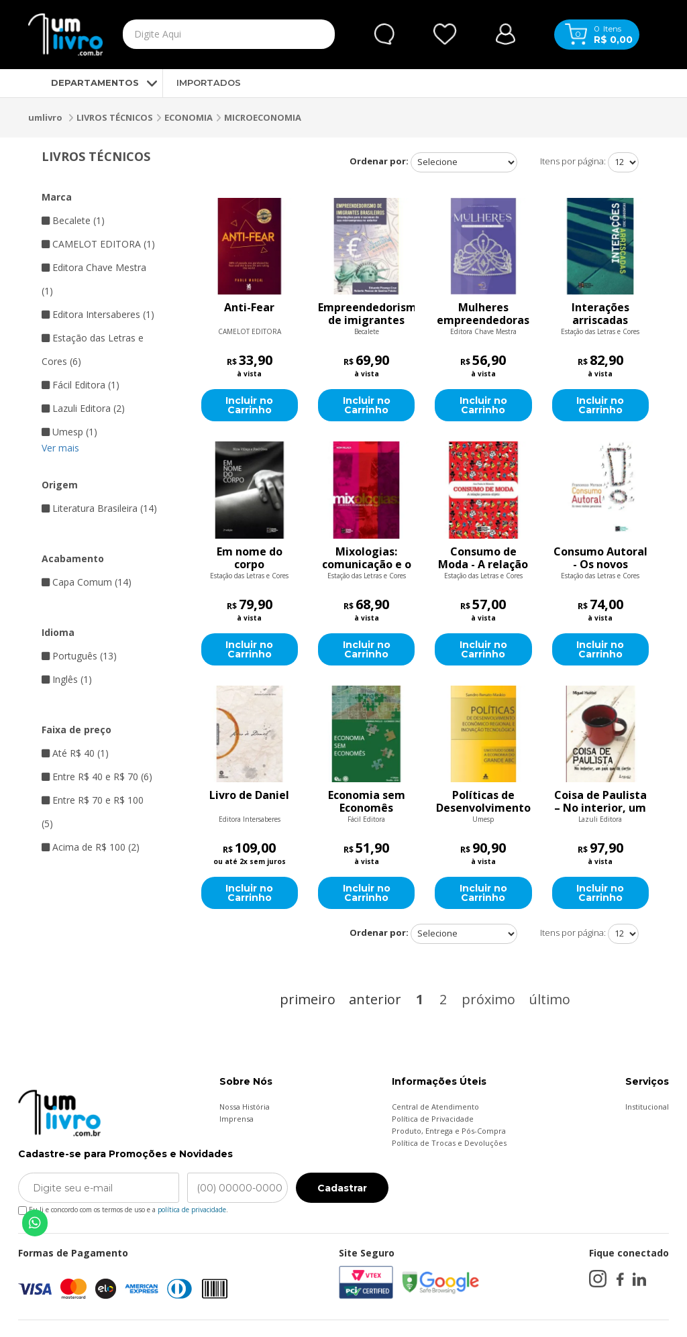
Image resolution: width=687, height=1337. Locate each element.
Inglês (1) (67, 679)
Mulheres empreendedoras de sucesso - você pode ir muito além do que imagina (483, 314)
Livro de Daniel (249, 795)
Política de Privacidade (433, 1119)
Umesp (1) (69, 431)
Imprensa (236, 1119)
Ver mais (60, 447)
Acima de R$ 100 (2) (91, 847)
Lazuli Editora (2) (83, 408)
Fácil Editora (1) (80, 384)
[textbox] (201, 34)
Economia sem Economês (366, 801)
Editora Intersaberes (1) (98, 314)
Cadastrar (342, 1188)
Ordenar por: (379, 161)
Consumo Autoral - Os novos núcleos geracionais (600, 558)
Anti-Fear (249, 308)
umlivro (45, 117)
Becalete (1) (73, 220)
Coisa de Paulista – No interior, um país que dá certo (600, 801)
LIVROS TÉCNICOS (114, 117)
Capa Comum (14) (86, 582)
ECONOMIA (188, 117)
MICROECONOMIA (262, 117)
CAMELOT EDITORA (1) (98, 243)
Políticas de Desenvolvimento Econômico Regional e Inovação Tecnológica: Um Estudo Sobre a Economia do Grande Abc (483, 801)
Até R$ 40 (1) (75, 753)
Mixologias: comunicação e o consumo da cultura (366, 558)
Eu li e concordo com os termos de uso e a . (123, 1207)
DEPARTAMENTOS (83, 82)
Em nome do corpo (249, 558)
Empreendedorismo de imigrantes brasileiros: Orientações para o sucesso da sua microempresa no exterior (366, 314)
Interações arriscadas (600, 314)
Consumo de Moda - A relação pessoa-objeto (483, 558)
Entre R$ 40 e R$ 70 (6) (97, 776)
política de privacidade (192, 1209)
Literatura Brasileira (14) (99, 508)
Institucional (647, 1107)
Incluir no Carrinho (249, 405)
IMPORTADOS (208, 82)
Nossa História (244, 1107)
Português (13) (79, 655)
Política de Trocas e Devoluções (449, 1143)
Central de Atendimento (435, 1107)
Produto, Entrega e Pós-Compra (449, 1131)
